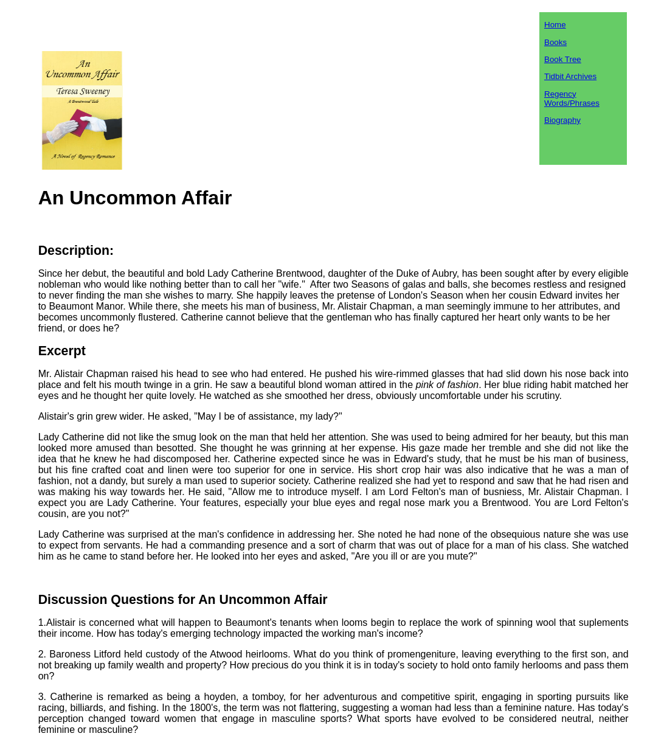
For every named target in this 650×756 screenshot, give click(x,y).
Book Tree (562, 59)
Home (555, 24)
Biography (562, 120)
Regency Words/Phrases (572, 98)
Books (555, 42)
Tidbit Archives (570, 76)
